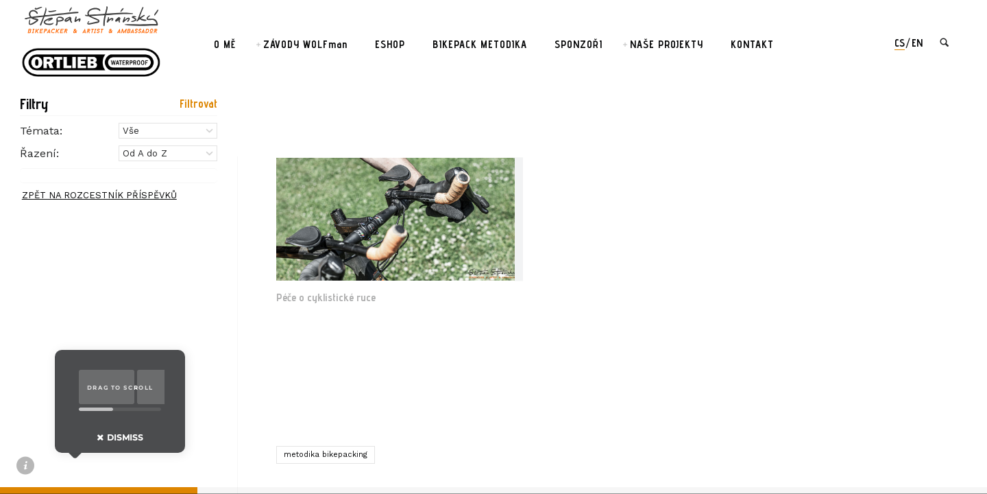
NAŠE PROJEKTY (666, 44)
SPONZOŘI (578, 44)
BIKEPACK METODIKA (479, 44)
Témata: (41, 130)
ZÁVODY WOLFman (305, 44)
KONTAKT (752, 44)
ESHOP (390, 44)
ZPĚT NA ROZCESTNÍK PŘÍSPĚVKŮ (99, 195)
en (917, 43)
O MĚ (225, 44)
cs (899, 43)
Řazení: (39, 153)
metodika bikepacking (325, 454)
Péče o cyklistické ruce (326, 297)
